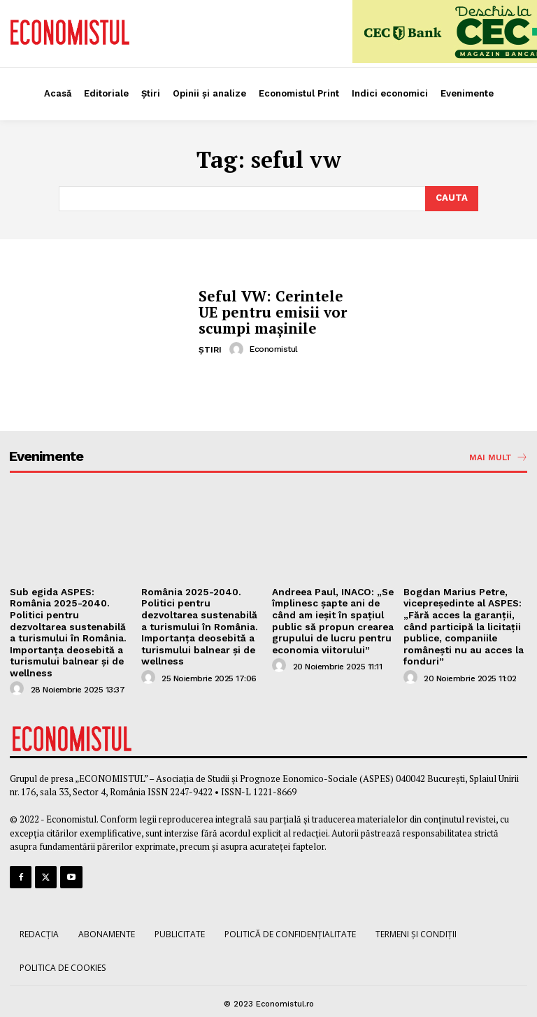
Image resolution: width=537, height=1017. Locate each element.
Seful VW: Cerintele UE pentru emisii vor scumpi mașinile (277, 311)
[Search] (451, 198)
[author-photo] (238, 348)
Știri (210, 348)
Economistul (274, 348)
